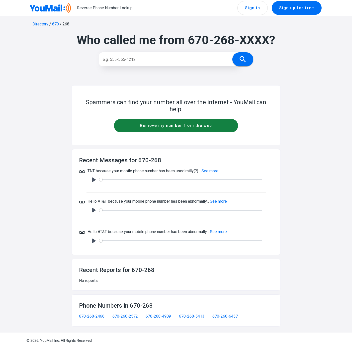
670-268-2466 (91, 316)
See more (209, 171)
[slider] (180, 179)
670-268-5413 (191, 316)
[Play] (94, 180)
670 (55, 24)
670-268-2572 (125, 316)
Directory (40, 24)
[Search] (170, 59)
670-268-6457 (225, 316)
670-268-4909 (158, 316)
